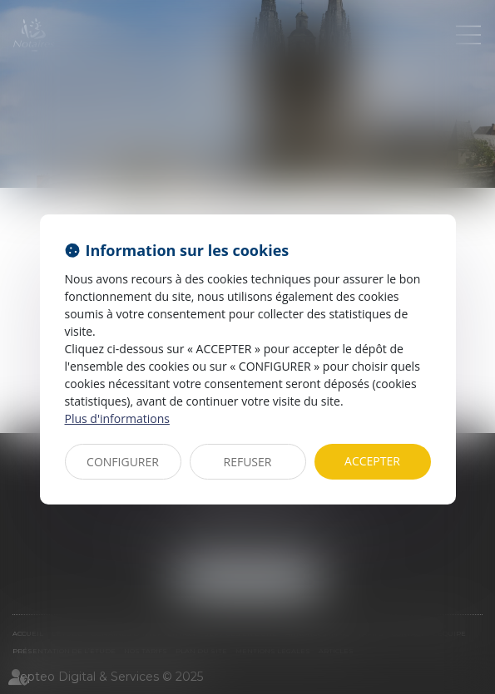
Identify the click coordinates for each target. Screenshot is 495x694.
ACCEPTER (372, 461)
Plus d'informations (117, 418)
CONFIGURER (123, 462)
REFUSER (248, 462)
